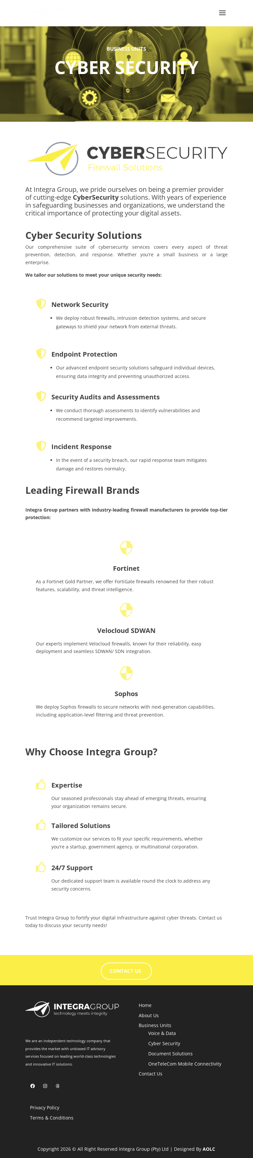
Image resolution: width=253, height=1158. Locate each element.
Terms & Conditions (51, 1118)
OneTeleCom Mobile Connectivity (184, 1064)
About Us (149, 1015)
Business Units (155, 1025)
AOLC (209, 1149)
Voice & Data (162, 1033)
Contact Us (150, 1073)
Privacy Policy (44, 1107)
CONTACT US (125, 971)
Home (145, 1005)
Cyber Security (164, 1043)
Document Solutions (170, 1053)
